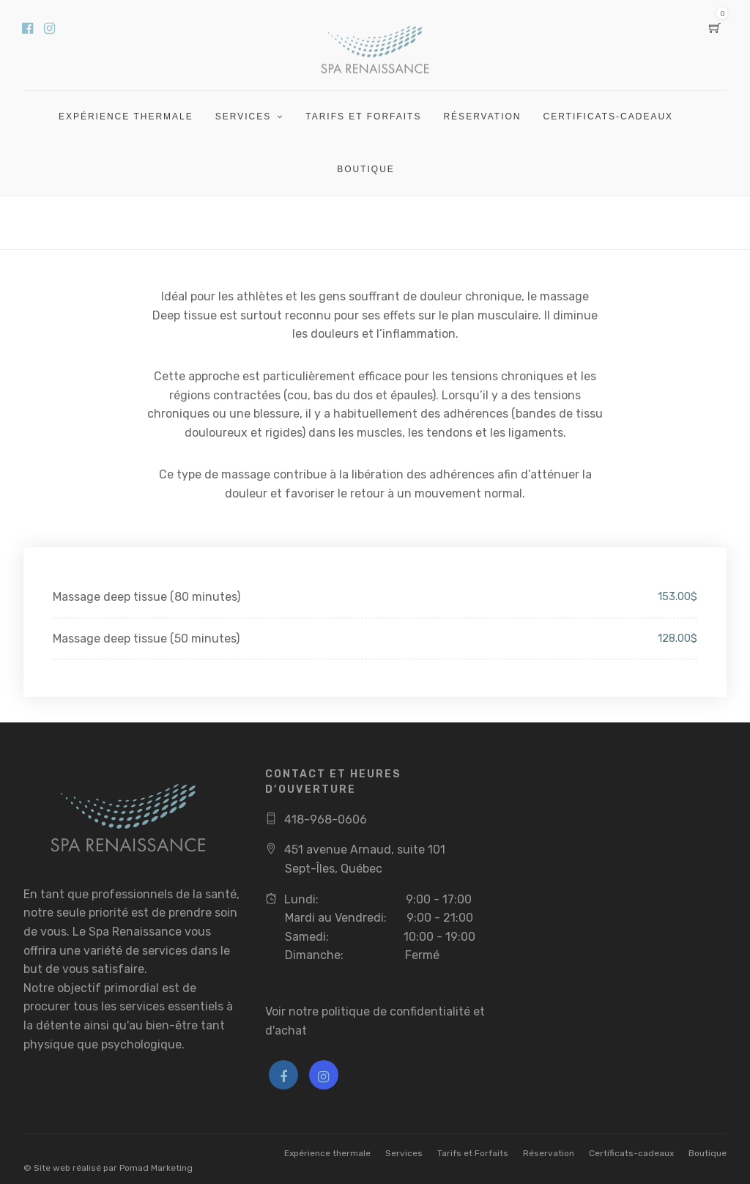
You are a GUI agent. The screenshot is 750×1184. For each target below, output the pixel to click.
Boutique (366, 169)
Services (243, 116)
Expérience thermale (126, 116)
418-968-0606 (325, 819)
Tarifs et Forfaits (363, 116)
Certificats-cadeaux (608, 116)
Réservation (482, 116)
